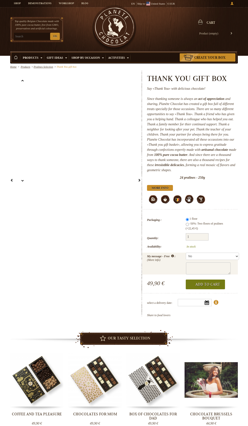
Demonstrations (40, 3)
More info (160, 188)
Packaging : (154, 220)
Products (32, 58)
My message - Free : (161, 257)
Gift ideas (57, 58)
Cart (211, 23)
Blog (84, 3)
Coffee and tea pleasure (37, 414)
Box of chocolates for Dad (153, 416)
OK (55, 36)
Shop (17, 3)
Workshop (66, 3)
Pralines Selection (43, 66)
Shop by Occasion (87, 58)
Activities (118, 58)
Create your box (209, 58)
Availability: (154, 246)
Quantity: (152, 238)
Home (13, 66)
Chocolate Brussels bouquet (211, 416)
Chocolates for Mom (95, 414)
